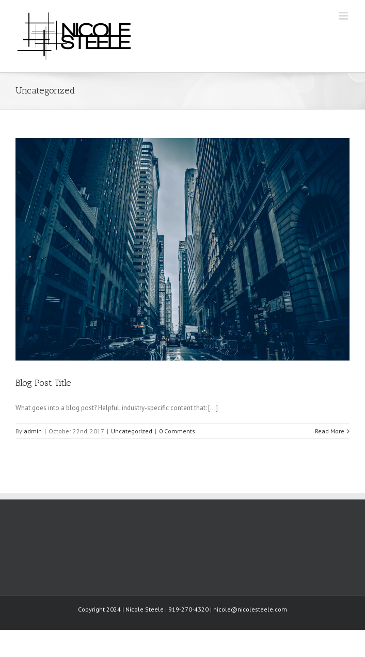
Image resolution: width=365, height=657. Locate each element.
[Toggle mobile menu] (344, 15)
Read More (329, 431)
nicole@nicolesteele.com (250, 609)
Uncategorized (131, 431)
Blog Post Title (43, 382)
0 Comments (177, 431)
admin (33, 431)
